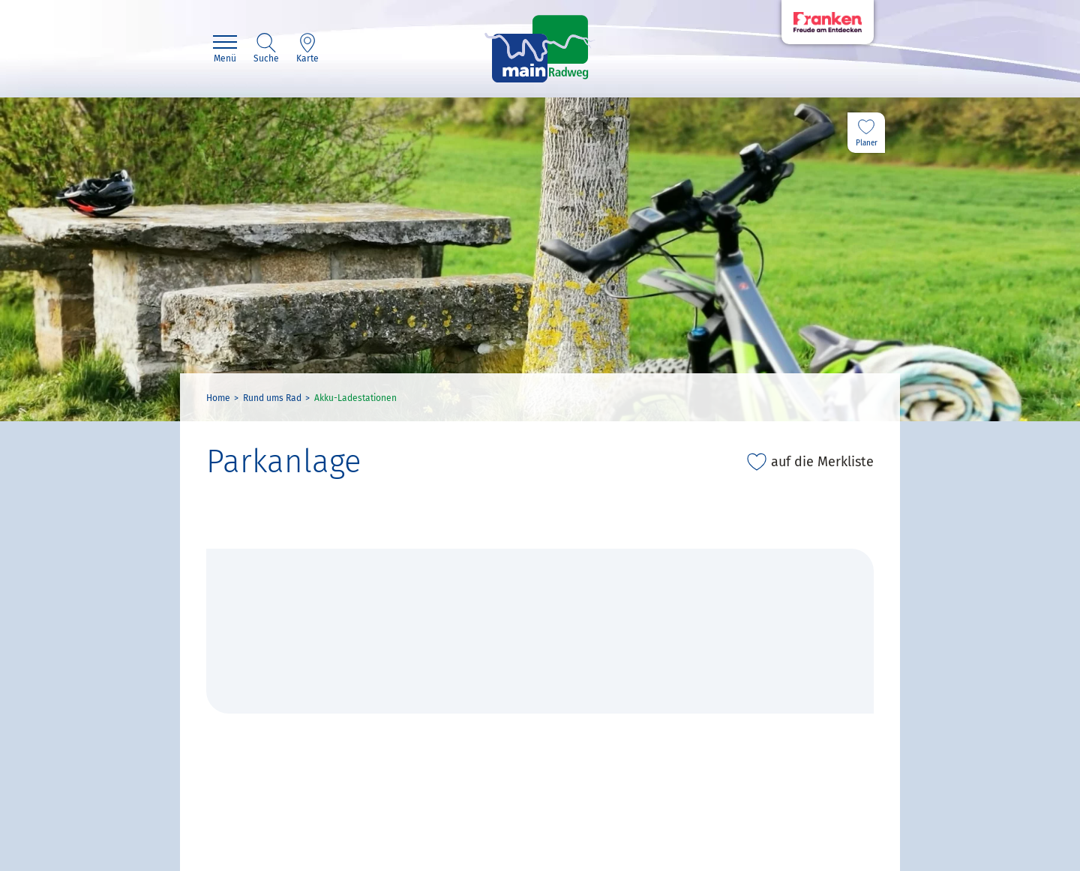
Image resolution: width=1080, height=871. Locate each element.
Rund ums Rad (272, 398)
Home (218, 398)
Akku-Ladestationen (355, 398)
